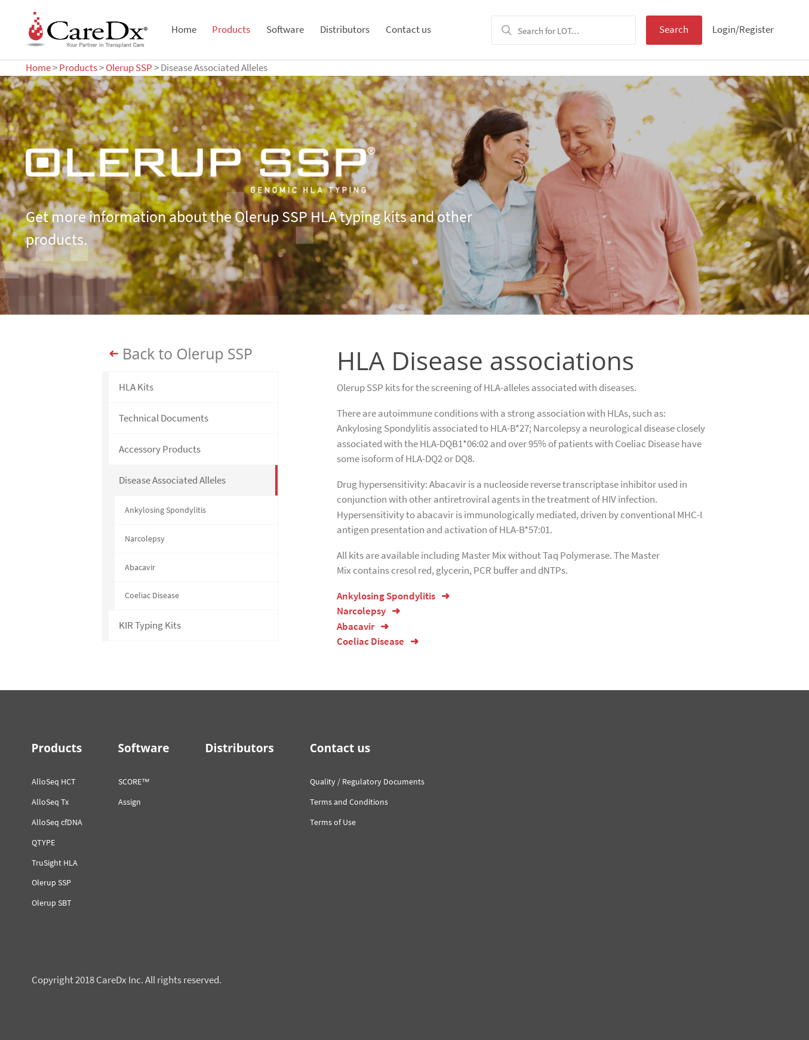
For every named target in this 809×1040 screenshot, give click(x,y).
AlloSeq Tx (50, 801)
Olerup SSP (129, 67)
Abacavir (140, 567)
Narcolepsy (145, 538)
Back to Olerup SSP (187, 353)
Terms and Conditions (349, 801)
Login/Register (743, 29)
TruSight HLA (55, 862)
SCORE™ (134, 781)
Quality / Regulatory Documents (367, 781)
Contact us (408, 29)
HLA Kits (136, 386)
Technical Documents (163, 417)
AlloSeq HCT (54, 781)
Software (285, 29)
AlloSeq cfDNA (57, 822)
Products (231, 29)
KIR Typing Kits (150, 625)
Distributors (345, 29)
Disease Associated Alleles (172, 480)
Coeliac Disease (152, 595)
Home (183, 29)
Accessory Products (160, 449)
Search (673, 29)
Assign (129, 801)
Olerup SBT (52, 902)
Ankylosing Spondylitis (165, 509)
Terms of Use (333, 822)
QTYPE (43, 842)
